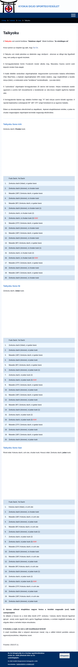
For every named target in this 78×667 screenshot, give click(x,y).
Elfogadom (64, 656)
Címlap (4, 20)
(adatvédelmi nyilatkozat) (25, 664)
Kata (19, 20)
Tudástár (12, 20)
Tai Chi (35, 48)
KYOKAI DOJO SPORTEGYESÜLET (38, 6)
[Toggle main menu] (39, 15)
